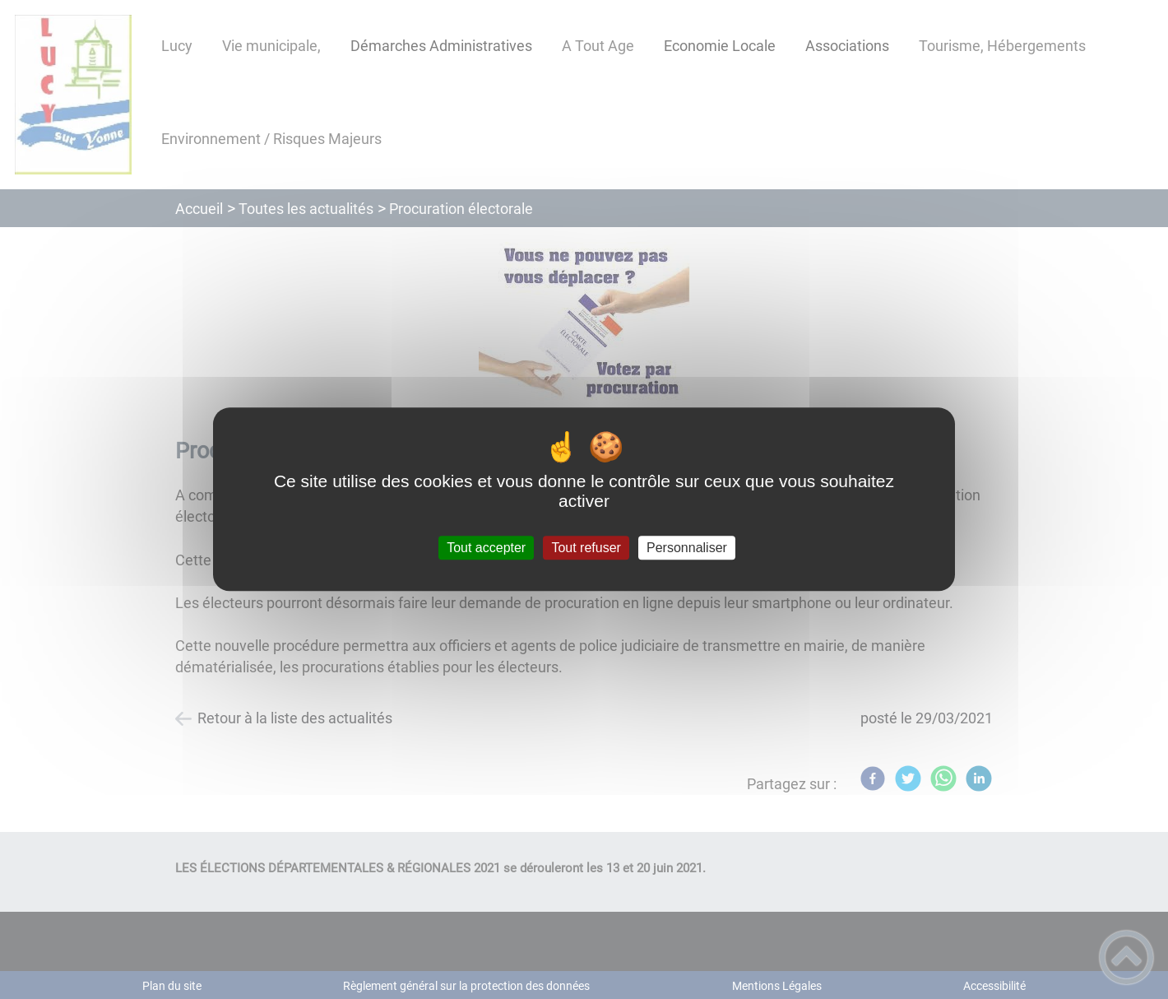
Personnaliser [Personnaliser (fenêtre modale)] (687, 548)
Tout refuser (585, 548)
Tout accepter (486, 548)
